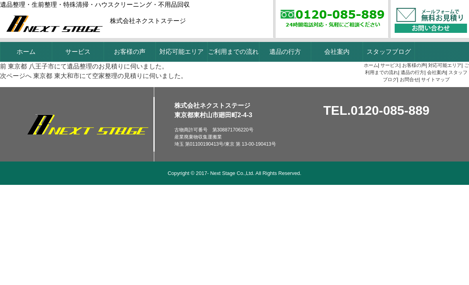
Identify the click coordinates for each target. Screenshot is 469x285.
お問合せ (409, 79)
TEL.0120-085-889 (376, 110)
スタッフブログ (389, 51)
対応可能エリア (181, 51)
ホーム (26, 51)
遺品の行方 (285, 51)
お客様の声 (130, 51)
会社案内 (337, 51)
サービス (78, 51)
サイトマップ (435, 79)
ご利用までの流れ (233, 51)
